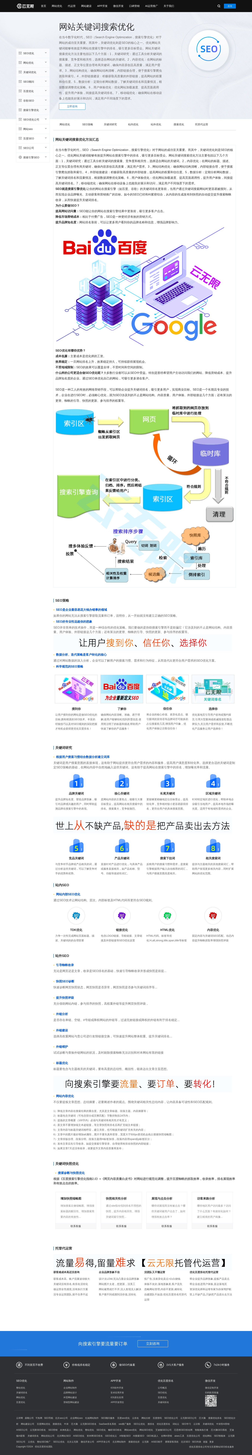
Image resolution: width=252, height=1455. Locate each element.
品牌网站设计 (70, 1392)
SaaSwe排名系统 (107, 1424)
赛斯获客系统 (171, 1442)
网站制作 (68, 1380)
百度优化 (32, 91)
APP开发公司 (103, 1442)
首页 (43, 5)
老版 (205, 1442)
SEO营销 (53, 1430)
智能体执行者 (201, 1430)
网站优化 (57, 5)
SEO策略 (87, 124)
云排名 (135, 1418)
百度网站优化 (43, 1424)
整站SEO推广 (44, 1442)
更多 (211, 1442)
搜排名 (151, 1424)
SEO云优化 (139, 1424)
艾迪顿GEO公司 (163, 1430)
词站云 (176, 1424)
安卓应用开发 (117, 1392)
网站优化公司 (48, 1436)
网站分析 (145, 1418)
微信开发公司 (87, 1442)
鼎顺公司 (29, 1418)
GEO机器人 (153, 1436)
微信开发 (118, 5)
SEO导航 (48, 1418)
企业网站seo (76, 1418)
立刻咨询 (153, 1343)
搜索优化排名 (215, 1418)
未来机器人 (65, 1430)
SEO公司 (32, 147)
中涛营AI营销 (222, 1424)
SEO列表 (196, 1442)
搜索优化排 (134, 1442)
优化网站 (207, 1436)
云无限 (145, 1442)
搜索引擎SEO (32, 157)
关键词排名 (21, 1392)
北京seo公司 (61, 1418)
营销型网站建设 (71, 1402)
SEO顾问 (32, 81)
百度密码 (157, 1418)
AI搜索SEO (138, 1436)
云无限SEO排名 (38, 1430)
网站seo (32, 129)
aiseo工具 (179, 1436)
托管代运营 (201, 124)
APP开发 (102, 5)
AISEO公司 (22, 1430)
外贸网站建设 (70, 1397)
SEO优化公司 (32, 119)
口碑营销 (134, 5)
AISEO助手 (156, 1442)
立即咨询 (72, 106)
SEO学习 (186, 1424)
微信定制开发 (211, 1388)
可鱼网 (39, 1418)
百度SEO (32, 138)
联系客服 (76, 1226)
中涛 (66, 1424)
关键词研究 (110, 124)
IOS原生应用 (117, 1397)
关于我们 (169, 5)
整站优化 (20, 1388)
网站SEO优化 (146, 1430)
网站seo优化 (130, 1430)
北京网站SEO (64, 1436)
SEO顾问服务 (108, 1418)
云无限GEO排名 (88, 1424)
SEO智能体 (219, 1436)
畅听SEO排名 (115, 1430)
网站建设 (86, 5)
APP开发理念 (117, 1402)
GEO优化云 (111, 1436)
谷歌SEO (32, 100)
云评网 (19, 1418)
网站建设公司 (27, 1424)
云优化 (31, 1442)
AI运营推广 (151, 5)
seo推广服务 (125, 1424)
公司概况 (162, 1388)
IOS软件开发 (117, 1388)
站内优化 (133, 124)
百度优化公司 (193, 1436)
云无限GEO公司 (188, 1418)
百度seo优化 (123, 1418)
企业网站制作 (70, 1388)
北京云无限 (72, 1442)
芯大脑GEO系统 (219, 1430)
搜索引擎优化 (32, 110)
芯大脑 (202, 1418)
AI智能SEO (125, 1436)
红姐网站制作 (92, 1418)
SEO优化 (32, 53)
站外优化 (156, 124)
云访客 (196, 1424)
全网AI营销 (166, 1436)
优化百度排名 (165, 1380)
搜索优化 (179, 124)
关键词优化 (32, 72)
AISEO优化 (78, 1436)
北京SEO (185, 1442)
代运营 (72, 5)
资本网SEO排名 (95, 1436)
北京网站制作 (119, 1442)
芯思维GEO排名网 (183, 1430)
